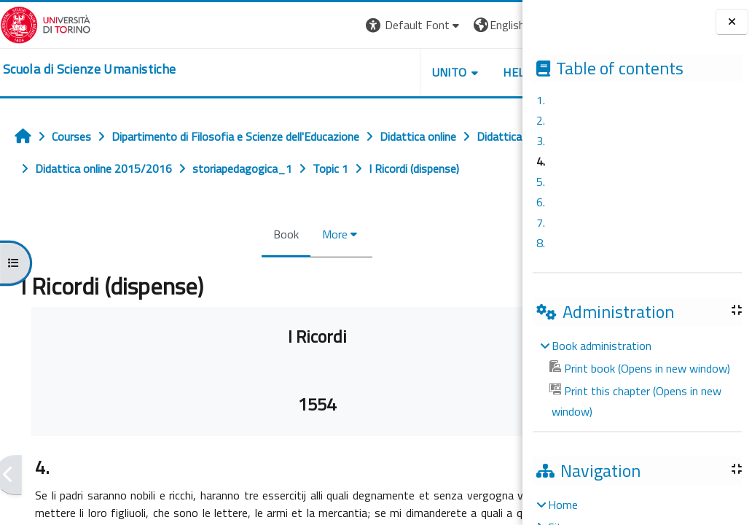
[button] (453, 25)
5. (540, 181)
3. (540, 140)
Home (563, 504)
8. (540, 243)
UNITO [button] (487, 72)
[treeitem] (636, 378)
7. (540, 222)
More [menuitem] (354, 234)
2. (540, 120)
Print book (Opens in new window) (639, 368)
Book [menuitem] (305, 234)
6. (540, 202)
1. (540, 100)
